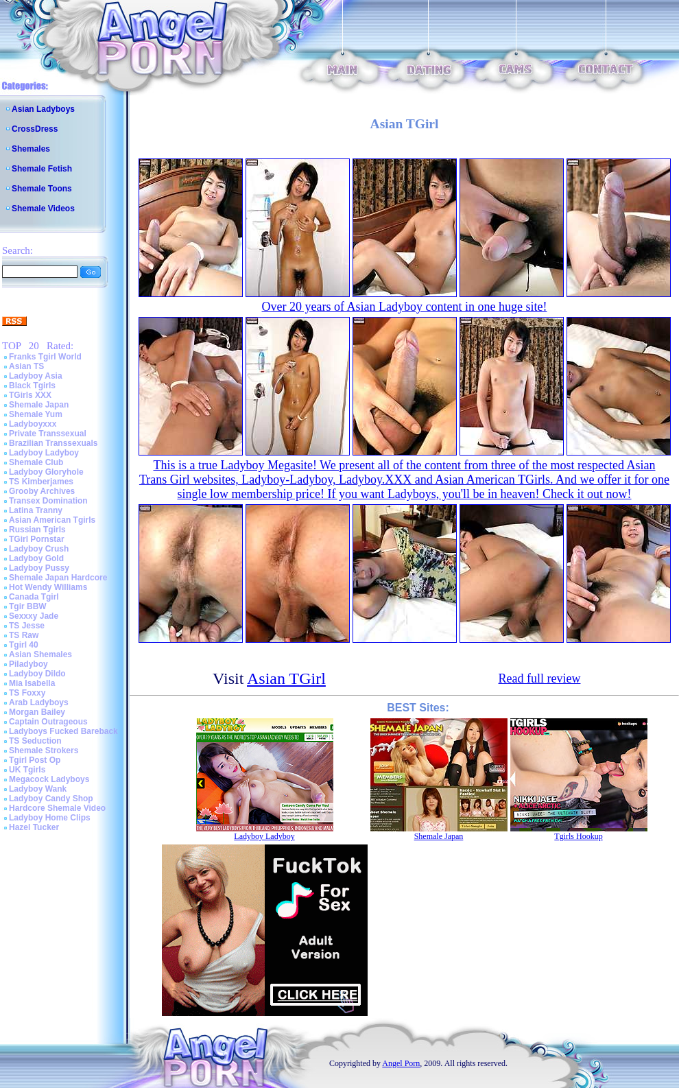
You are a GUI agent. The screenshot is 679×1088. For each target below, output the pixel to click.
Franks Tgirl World (45, 357)
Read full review (540, 678)
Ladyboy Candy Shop (51, 798)
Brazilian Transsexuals (53, 443)
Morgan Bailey (37, 712)
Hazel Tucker (34, 827)
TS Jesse (27, 625)
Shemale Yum (35, 414)
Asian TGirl (286, 678)
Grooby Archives (42, 491)
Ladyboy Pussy (39, 568)
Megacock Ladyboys (49, 779)
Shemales (31, 149)
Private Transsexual (47, 433)
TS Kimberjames (41, 481)
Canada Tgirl (34, 597)
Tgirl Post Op (34, 760)
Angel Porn (401, 1063)
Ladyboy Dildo (37, 673)
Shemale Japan (39, 405)
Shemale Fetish (42, 169)
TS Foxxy (27, 693)
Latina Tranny (35, 510)
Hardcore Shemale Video (57, 808)
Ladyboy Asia (35, 376)
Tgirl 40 (23, 645)
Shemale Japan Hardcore (58, 577)
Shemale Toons (42, 188)
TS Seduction (35, 741)
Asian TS (26, 366)
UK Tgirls (27, 769)
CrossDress (35, 129)
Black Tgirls (32, 385)
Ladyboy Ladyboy (44, 453)
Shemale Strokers (43, 750)
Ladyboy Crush (39, 549)
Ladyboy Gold (36, 558)
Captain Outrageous (48, 721)
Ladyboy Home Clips (50, 818)
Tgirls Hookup (578, 836)
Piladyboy (28, 664)
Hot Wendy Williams (48, 587)
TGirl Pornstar (36, 539)
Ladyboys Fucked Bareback (63, 731)
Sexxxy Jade (33, 616)
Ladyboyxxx (32, 424)
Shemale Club (36, 462)
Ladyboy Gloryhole (46, 472)
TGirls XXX (30, 395)
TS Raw (23, 635)
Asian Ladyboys (43, 109)
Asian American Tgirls (52, 520)
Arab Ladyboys (39, 702)
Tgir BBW (28, 606)
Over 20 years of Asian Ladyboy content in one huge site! (404, 307)
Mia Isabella (32, 683)
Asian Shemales (40, 654)
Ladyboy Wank (38, 789)
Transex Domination (48, 501)
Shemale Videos (43, 208)
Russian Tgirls (37, 529)
